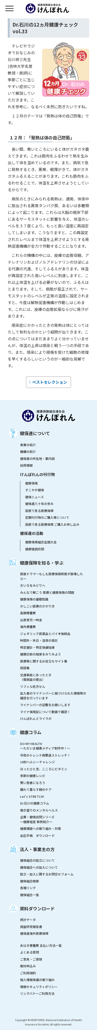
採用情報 (26, 465)
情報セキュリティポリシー (39, 986)
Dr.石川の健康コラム (34, 803)
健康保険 (31, 483)
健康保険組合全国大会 (41, 542)
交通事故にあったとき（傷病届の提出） (36, 677)
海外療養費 (28, 626)
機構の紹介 (28, 451)
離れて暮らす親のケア (36, 789)
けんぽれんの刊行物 (37, 474)
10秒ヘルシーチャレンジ (37, 762)
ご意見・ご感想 (31, 959)
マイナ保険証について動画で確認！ (45, 711)
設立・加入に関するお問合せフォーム (47, 874)
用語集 (25, 668)
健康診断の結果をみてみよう (40, 654)
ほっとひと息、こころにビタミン (43, 769)
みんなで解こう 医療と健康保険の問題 (47, 592)
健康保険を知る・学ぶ (41, 562)
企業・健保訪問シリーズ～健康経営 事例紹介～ (37, 819)
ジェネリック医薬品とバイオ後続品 (45, 633)
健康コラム (30, 732)
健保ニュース (34, 497)
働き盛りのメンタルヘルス (39, 810)
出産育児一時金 (31, 620)
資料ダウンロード (37, 908)
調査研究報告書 (31, 926)
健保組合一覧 (29, 895)
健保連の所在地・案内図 (37, 458)
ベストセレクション (49, 382)
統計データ (28, 919)
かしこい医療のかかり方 (37, 606)
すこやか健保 (34, 490)
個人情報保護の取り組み (37, 979)
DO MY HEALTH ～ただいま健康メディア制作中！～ (45, 746)
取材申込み (28, 966)
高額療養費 (28, 613)
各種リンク (28, 888)
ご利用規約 (28, 973)
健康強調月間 (34, 549)
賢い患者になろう (32, 782)
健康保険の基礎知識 (34, 599)
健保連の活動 (31, 533)
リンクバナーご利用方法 (37, 993)
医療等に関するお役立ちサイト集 (43, 661)
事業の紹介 (28, 445)
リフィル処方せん (32, 686)
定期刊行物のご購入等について (47, 517)
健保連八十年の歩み (39, 503)
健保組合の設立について (37, 860)
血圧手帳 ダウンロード (37, 835)
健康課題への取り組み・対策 (40, 828)
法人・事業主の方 (37, 849)
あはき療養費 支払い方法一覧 (41, 945)
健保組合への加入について (39, 867)
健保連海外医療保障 (34, 933)
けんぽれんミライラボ (36, 718)
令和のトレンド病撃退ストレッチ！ (45, 755)
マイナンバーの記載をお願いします (45, 705)
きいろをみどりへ (32, 585)
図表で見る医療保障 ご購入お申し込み (52, 524)
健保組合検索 (29, 881)
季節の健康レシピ (32, 775)
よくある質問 (29, 952)
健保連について (35, 433)
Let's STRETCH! (32, 796)
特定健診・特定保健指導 (37, 647)
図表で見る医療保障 (39, 510)
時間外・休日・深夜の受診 (39, 640)
